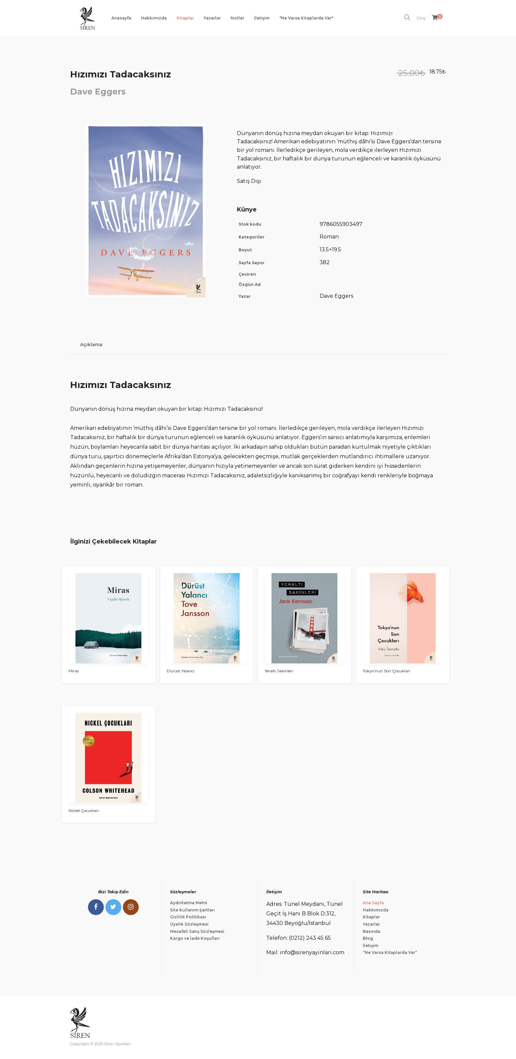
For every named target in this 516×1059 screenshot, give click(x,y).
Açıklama (91, 345)
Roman (329, 237)
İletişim (262, 17)
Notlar (237, 17)
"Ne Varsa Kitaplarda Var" (306, 17)
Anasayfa (121, 17)
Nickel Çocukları (84, 810)
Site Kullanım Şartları (192, 909)
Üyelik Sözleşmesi (189, 924)
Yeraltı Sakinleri (279, 670)
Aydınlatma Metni (188, 902)
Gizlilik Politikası (188, 916)
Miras (74, 670)
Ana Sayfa (373, 902)
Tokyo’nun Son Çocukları (386, 670)
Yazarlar (212, 17)
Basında (371, 931)
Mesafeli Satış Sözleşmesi (197, 931)
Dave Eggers (98, 92)
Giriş (421, 17)
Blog (368, 938)
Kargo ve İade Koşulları (195, 938)
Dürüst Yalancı (180, 670)
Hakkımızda (154, 17)
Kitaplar (185, 17)
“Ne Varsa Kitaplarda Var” (390, 952)
